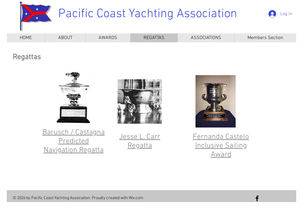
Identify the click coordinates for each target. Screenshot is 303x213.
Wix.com (136, 198)
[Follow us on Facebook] (257, 198)
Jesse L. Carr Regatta (139, 141)
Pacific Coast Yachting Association (147, 14)
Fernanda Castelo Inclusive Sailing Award (221, 146)
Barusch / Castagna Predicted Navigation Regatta (74, 141)
